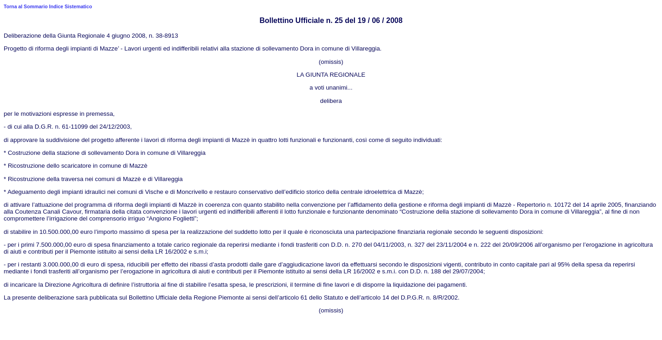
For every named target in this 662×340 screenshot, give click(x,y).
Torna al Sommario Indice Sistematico (48, 6)
